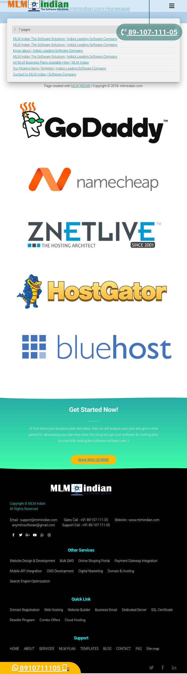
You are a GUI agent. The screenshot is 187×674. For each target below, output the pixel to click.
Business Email (106, 610)
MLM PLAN (67, 649)
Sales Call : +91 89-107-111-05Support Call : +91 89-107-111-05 (86, 522)
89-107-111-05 (149, 32)
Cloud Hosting (75, 620)
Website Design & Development (32, 561)
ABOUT (29, 649)
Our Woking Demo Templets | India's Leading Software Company (59, 68)
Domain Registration (25, 610)
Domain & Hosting (121, 571)
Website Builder (79, 610)
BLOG (107, 649)
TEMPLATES (89, 649)
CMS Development (60, 571)
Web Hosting (53, 610)
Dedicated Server (134, 610)
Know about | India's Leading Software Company (48, 51)
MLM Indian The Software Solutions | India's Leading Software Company (65, 39)
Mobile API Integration (26, 571)
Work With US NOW (93, 460)
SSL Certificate (162, 610)
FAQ (139, 649)
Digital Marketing (90, 571)
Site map (152, 649)
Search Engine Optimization (30, 581)
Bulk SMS (67, 561)
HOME (14, 649)
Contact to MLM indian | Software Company (44, 74)
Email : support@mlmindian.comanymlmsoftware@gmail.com (33, 522)
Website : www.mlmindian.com (137, 520)
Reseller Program (22, 620)
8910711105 (39, 668)
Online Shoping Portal (94, 561)
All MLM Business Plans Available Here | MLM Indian (51, 62)
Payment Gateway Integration (136, 561)
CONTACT (123, 649)
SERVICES (46, 649)
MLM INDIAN (80, 86)
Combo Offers (50, 620)
